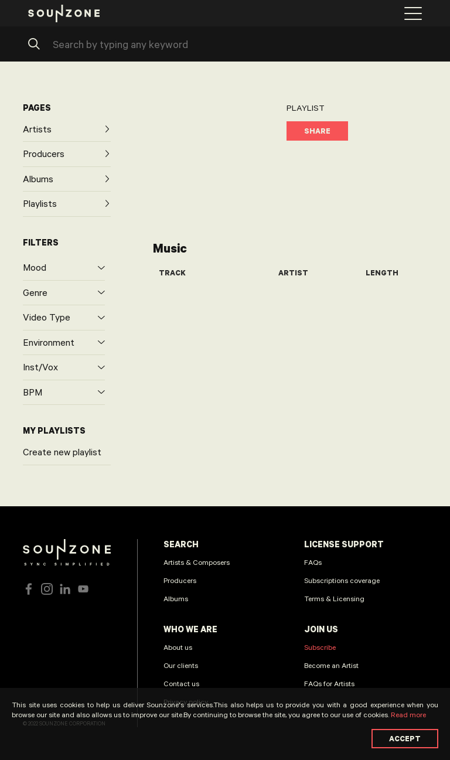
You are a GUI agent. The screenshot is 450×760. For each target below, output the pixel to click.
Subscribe (320, 647)
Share (317, 130)
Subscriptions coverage (342, 580)
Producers (179, 580)
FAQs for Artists (329, 683)
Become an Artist (331, 665)
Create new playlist (62, 452)
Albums (175, 598)
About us (177, 647)
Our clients (180, 665)
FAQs (313, 562)
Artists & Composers (196, 562)
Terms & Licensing (334, 598)
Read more (408, 714)
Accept (405, 738)
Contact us (181, 683)
